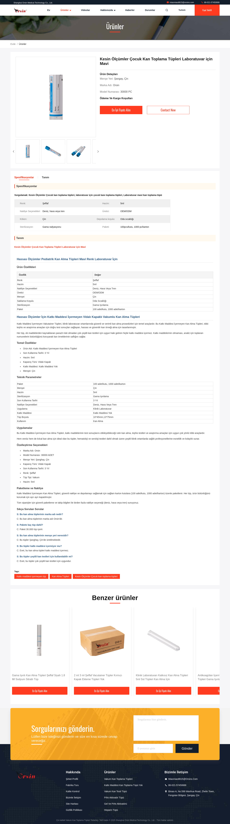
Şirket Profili (72, 779)
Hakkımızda (107, 10)
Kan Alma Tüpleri (60, 576)
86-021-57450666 (210, 2)
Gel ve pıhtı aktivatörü (115, 803)
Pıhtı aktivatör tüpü (114, 797)
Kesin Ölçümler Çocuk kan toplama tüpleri (96, 576)
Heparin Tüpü (111, 810)
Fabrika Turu (72, 785)
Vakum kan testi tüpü (115, 791)
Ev (48, 10)
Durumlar (150, 10)
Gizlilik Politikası (74, 810)
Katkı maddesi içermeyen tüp (31, 576)
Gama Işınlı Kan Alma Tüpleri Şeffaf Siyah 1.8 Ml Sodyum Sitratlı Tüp (38, 677)
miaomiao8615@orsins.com (180, 2)
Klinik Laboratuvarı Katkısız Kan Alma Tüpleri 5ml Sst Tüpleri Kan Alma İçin (162, 677)
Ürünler (65, 10)
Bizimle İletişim (73, 797)
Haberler (130, 10)
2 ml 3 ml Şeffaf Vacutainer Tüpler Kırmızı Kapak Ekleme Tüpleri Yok (98, 677)
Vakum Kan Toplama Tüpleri (118, 779)
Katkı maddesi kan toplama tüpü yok (123, 785)
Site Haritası (72, 803)
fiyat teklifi (207, 10)
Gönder (187, 748)
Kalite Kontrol (72, 791)
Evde (13, 44)
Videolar (85, 10)
